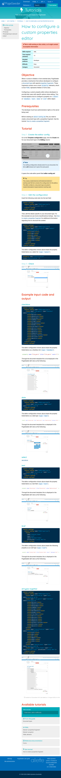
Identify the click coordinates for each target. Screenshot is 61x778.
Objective (6, 28)
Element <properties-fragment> (31, 730)
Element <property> (28, 732)
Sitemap (9, 758)
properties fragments (46, 83)
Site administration (9, 761)
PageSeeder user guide (23, 758)
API (43, 2)
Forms (25, 743)
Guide (50, 2)
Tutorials (30, 10)
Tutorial (6, 32)
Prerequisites (7, 30)
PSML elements (27, 734)
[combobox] (40, 5)
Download (26, 1)
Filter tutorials (27, 709)
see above (25, 460)
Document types (27, 721)
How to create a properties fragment (38, 121)
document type (27, 83)
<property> (45, 85)
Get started (52, 5)
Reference (27, 5)
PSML (35, 2)
